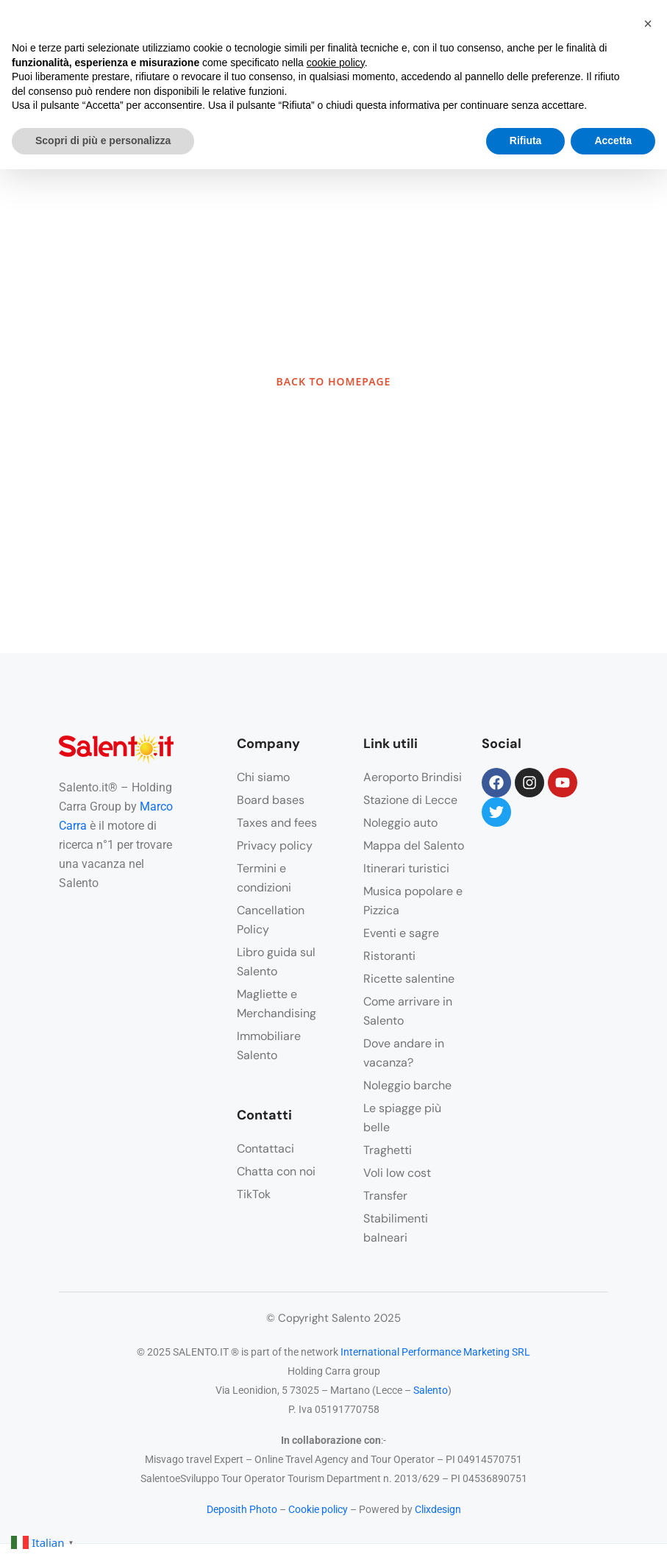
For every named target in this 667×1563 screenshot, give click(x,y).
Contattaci (265, 1148)
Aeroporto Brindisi (412, 777)
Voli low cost (397, 1173)
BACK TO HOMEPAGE (334, 381)
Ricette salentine (408, 978)
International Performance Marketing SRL (435, 1352)
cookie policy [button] (336, 62)
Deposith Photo (242, 1509)
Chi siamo (263, 777)
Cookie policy (318, 1509)
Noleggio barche (407, 1085)
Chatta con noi (276, 1171)
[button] (648, 23)
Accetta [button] (613, 140)
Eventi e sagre (401, 933)
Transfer (385, 1195)
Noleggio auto (400, 822)
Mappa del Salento (413, 845)
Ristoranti (389, 956)
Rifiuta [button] (526, 140)
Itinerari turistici (406, 868)
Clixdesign (438, 1509)
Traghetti (387, 1150)
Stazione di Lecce (410, 800)
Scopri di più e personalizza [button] (103, 140)
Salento (430, 1390)
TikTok (254, 1194)
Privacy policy (275, 845)
